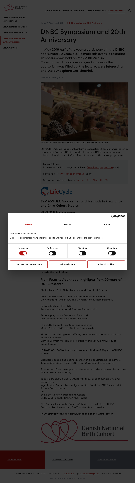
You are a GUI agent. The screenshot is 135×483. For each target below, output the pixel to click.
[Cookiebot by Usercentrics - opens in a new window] (113, 217)
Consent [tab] (28, 224)
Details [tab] (67, 224)
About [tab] (107, 224)
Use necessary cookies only (29, 264)
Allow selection (67, 264)
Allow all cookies (106, 264)
